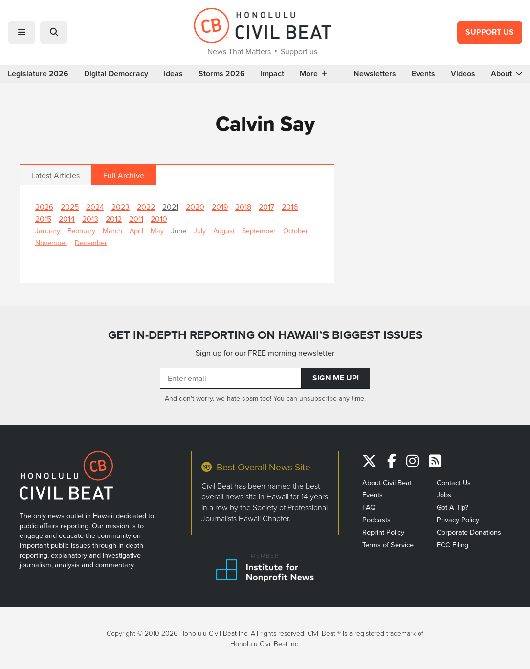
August (224, 230)
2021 (170, 206)
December (91, 242)
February (81, 230)
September (259, 230)
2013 (90, 218)
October (295, 230)
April (136, 230)
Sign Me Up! (335, 377)
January (47, 230)
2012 (114, 218)
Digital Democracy (116, 73)
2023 (120, 206)
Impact (272, 73)
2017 (266, 206)
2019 (220, 206)
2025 (70, 206)
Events (423, 73)
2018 (243, 206)
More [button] (313, 73)
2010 (159, 218)
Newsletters (374, 73)
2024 (95, 206)
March (112, 230)
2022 (146, 206)
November (51, 242)
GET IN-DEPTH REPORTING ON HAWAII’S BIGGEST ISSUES (265, 335)
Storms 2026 (222, 73)
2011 (136, 218)
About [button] (506, 73)
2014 (67, 218)
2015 (43, 218)
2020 (195, 206)
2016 (290, 206)
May (157, 230)
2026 (44, 206)
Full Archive (123, 175)
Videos (463, 73)
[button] (21, 32)
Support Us (489, 32)
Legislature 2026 (38, 73)
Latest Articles (55, 175)
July (200, 230)
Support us (299, 51)
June (178, 230)
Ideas (173, 73)
